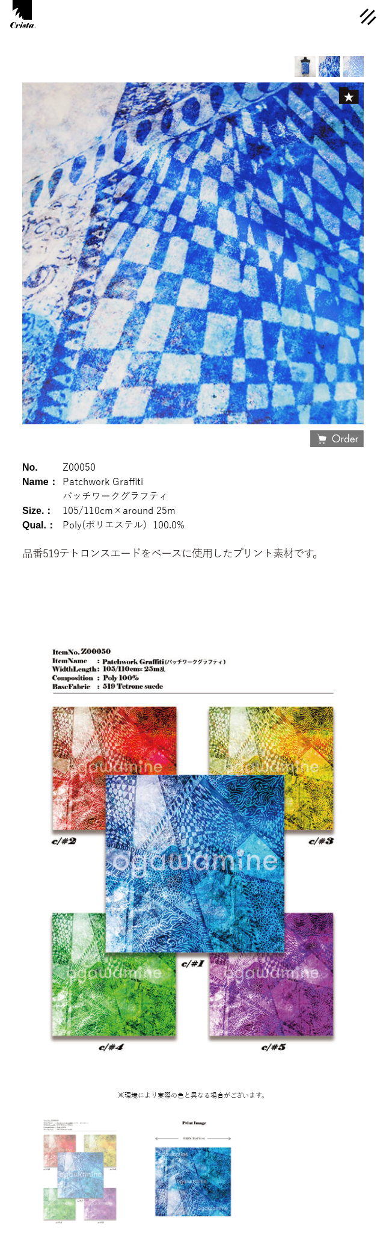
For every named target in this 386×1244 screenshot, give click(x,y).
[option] (353, 66)
